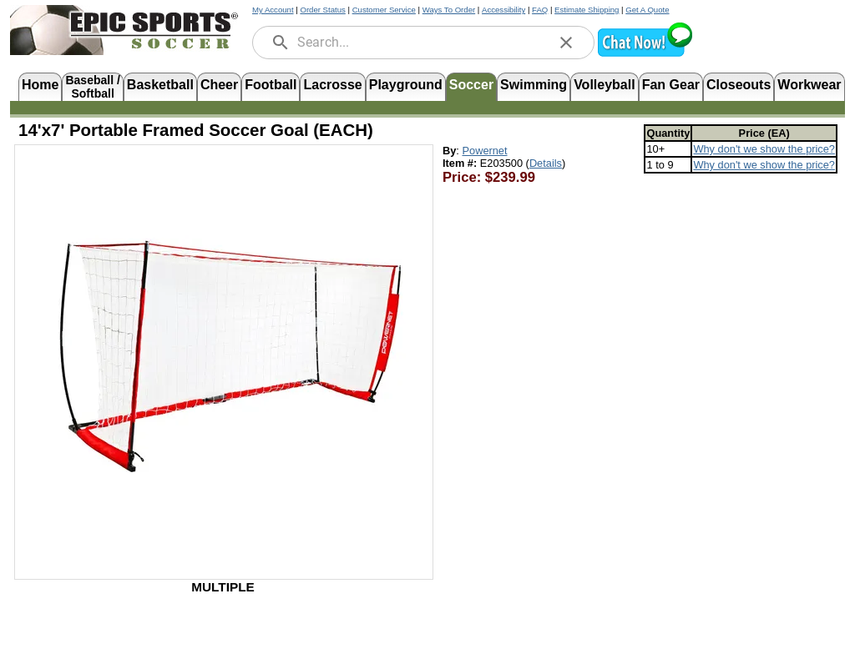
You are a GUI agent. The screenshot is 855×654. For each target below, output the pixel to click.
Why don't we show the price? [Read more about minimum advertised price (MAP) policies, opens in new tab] (764, 149)
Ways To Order (448, 9)
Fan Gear (671, 85)
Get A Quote (647, 9)
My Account (273, 9)
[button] (644, 54)
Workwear (809, 85)
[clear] (566, 42)
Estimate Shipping (586, 9)
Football (270, 85)
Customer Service (384, 9)
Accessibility (503, 9)
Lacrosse (332, 85)
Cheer (219, 85)
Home (40, 85)
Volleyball (604, 85)
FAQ (540, 9)
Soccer (471, 85)
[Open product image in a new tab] (224, 353)
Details (545, 163)
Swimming (533, 85)
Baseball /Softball (92, 85)
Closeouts (738, 85)
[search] (280, 42)
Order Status (322, 9)
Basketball (160, 85)
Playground (406, 85)
